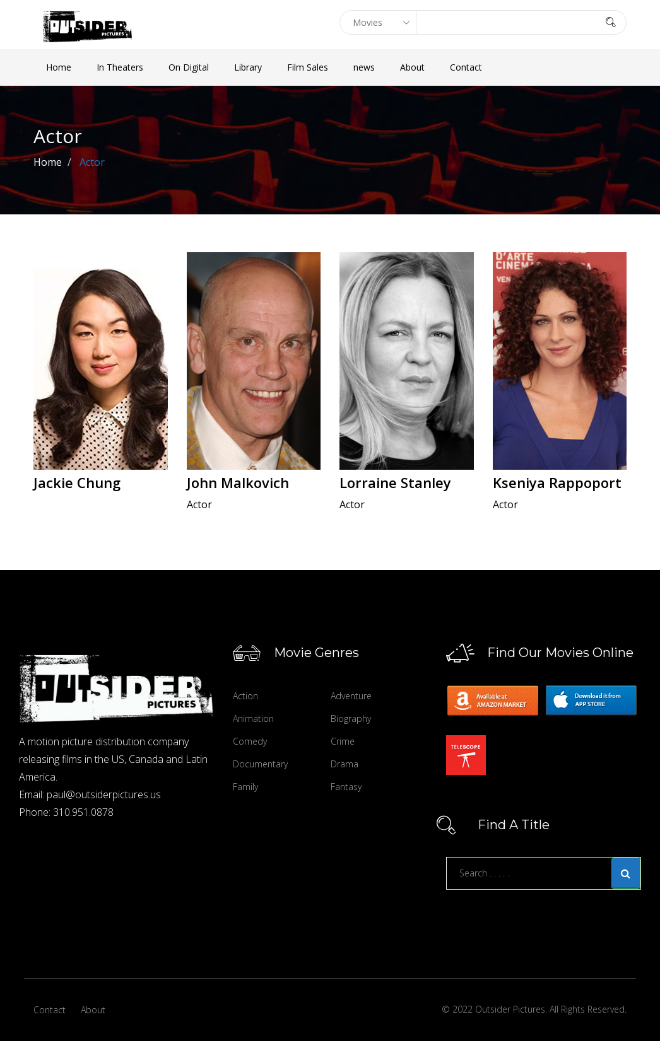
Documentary (260, 764)
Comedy (250, 741)
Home (58, 67)
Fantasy (346, 787)
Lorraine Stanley (395, 482)
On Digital (188, 67)
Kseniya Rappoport (557, 482)
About (412, 67)
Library (248, 67)
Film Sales (307, 67)
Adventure (351, 696)
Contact (466, 67)
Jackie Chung (77, 482)
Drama (344, 764)
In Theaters (120, 67)
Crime (343, 741)
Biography (351, 718)
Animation (253, 718)
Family (245, 787)
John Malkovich (238, 482)
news (364, 67)
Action (245, 696)
